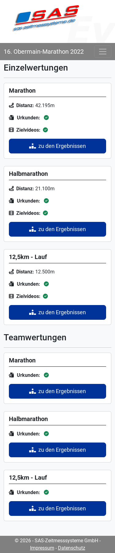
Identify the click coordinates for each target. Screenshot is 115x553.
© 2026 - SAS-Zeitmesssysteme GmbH (56, 540)
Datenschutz (71, 548)
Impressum (42, 548)
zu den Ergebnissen (57, 146)
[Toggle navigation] (102, 51)
